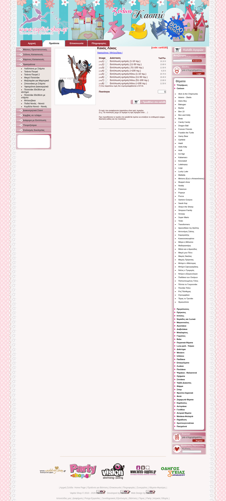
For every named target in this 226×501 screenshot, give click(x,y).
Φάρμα (180, 386)
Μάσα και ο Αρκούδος (187, 249)
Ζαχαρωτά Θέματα (185, 400)
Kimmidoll (182, 161)
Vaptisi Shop (76, 493)
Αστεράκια (181, 406)
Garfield (181, 140)
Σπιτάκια (181, 379)
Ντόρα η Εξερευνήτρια (188, 274)
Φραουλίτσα (183, 302)
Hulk (180, 150)
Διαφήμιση (78, 498)
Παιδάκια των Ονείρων (188, 277)
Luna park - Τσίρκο (185, 346)
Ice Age (181, 154)
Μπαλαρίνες (182, 332)
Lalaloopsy (183, 164)
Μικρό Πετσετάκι (32, 77)
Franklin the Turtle (186, 133)
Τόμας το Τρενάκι (185, 298)
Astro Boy (182, 101)
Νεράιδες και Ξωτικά (186, 319)
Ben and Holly (184, 115)
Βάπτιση (133, 498)
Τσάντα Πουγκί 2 (32, 74)
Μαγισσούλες (183, 322)
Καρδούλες (182, 403)
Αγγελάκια (181, 326)
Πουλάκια (181, 369)
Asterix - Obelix (185, 97)
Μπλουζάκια (29, 100)
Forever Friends (185, 129)
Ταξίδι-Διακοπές (184, 383)
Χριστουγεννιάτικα (185, 423)
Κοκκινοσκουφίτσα (186, 238)
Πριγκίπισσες (183, 309)
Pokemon (182, 189)
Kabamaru (182, 157)
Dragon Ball (183, 126)
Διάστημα (181, 349)
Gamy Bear (183, 136)
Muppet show (184, 182)
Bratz (180, 118)
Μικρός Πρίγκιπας (186, 260)
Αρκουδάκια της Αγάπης (188, 228)
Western (180, 353)
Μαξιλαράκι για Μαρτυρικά (36, 80)
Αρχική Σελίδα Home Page (73, 487)
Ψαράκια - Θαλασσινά (187, 373)
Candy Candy (184, 122)
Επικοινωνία (115, 487)
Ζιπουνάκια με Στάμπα (34, 83)
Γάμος (142, 498)
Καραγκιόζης (183, 235)
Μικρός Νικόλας (185, 256)
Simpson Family (185, 210)
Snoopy (181, 214)
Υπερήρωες (182, 85)
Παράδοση (182, 420)
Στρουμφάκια (183, 295)
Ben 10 (181, 111)
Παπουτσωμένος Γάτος (188, 281)
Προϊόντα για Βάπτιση (97, 487)
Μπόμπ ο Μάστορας (187, 263)
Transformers (184, 224)
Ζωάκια (180, 366)
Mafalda (181, 175)
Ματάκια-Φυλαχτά (185, 416)
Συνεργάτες (142, 487)
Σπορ (179, 389)
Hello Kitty (182, 147)
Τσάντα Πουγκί (31, 71)
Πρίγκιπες (181, 312)
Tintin (180, 221)
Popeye (181, 193)
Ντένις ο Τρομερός (186, 270)
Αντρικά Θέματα (184, 413)
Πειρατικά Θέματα (185, 343)
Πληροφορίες (129, 487)
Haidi (180, 143)
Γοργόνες (181, 336)
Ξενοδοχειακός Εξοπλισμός (114, 498)
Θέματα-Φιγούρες (157, 487)
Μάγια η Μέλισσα (185, 242)
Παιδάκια (181, 359)
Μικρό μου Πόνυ (185, 253)
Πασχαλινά (182, 426)
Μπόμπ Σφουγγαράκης (188, 267)
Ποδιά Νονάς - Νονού (34, 103)
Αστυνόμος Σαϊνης (186, 231)
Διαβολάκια (182, 329)
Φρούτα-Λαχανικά (185, 393)
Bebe (179, 339)
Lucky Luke (183, 171)
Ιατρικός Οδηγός (160, 498)
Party (148, 498)
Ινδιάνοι (180, 356)
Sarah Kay (182, 203)
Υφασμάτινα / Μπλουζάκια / (110, 53)
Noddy (181, 186)
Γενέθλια (181, 410)
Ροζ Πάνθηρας (184, 291)
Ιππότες (180, 316)
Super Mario (183, 217)
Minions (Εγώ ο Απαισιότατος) (191, 178)
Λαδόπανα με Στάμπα (34, 68)
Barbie (181, 108)
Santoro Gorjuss (185, 200)
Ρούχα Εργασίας (92, 498)
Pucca (181, 196)
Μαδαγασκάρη (184, 246)
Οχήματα (181, 376)
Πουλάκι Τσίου (184, 288)
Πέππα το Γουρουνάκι (187, 284)
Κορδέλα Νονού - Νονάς (35, 106)
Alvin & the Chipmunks (188, 94)
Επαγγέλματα (183, 363)
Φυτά (179, 396)
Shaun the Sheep (185, 207)
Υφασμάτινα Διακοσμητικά (36, 86)
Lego (180, 168)
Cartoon (180, 88)
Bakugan (182, 104)
